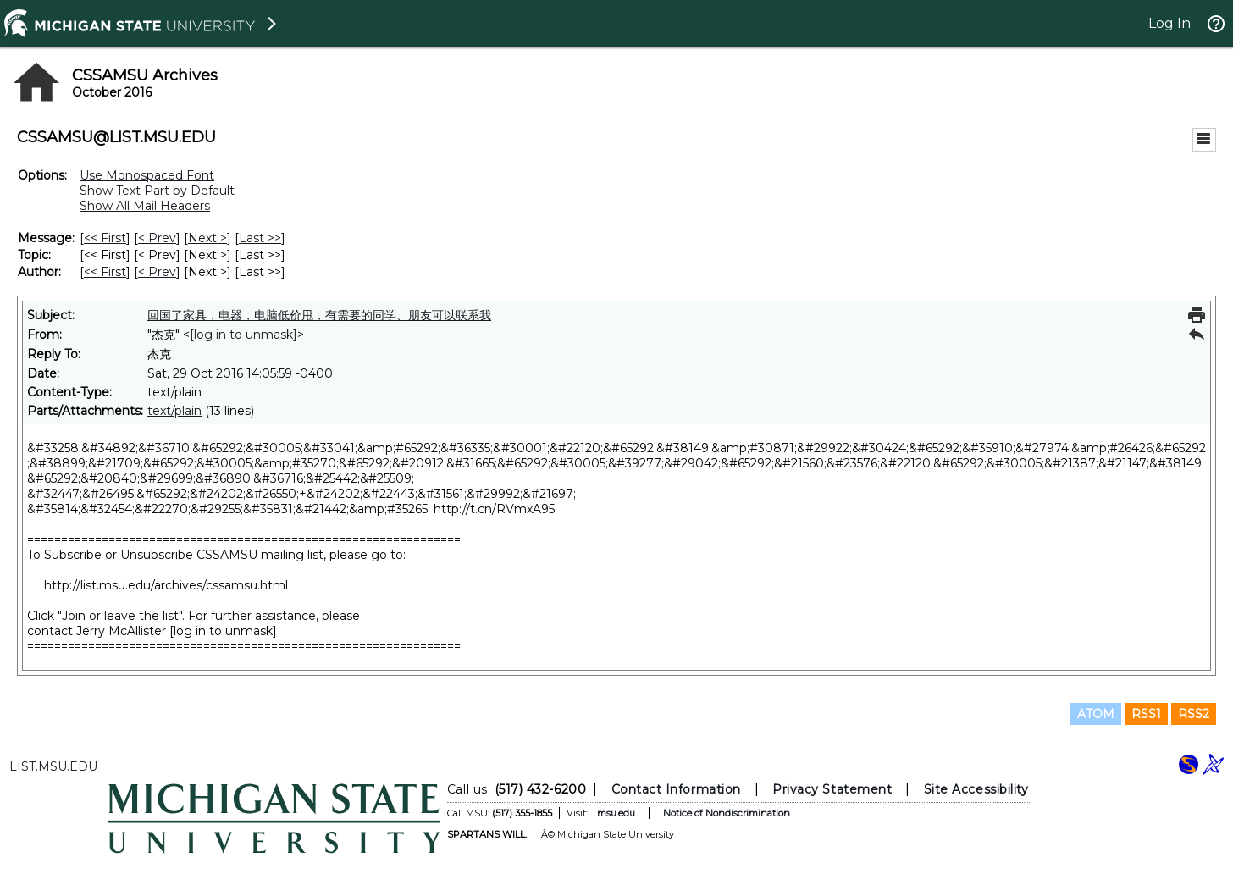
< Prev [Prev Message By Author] (157, 271)
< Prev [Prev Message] (157, 238)
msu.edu (616, 813)
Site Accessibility (976, 789)
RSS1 (1146, 714)
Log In (1169, 23)
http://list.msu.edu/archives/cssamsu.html (166, 585)
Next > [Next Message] (207, 238)
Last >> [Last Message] (260, 238)
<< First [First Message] (105, 238)
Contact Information (676, 789)
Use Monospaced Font (147, 175)
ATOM (1095, 714)
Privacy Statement (832, 789)
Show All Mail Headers (145, 205)
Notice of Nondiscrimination (726, 813)
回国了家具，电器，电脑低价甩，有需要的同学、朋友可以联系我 (319, 315)
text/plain (174, 410)
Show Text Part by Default (157, 190)
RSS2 (1193, 714)
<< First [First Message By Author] (105, 271)
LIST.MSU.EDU (53, 766)
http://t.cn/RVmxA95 (494, 509)
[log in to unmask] (243, 334)
